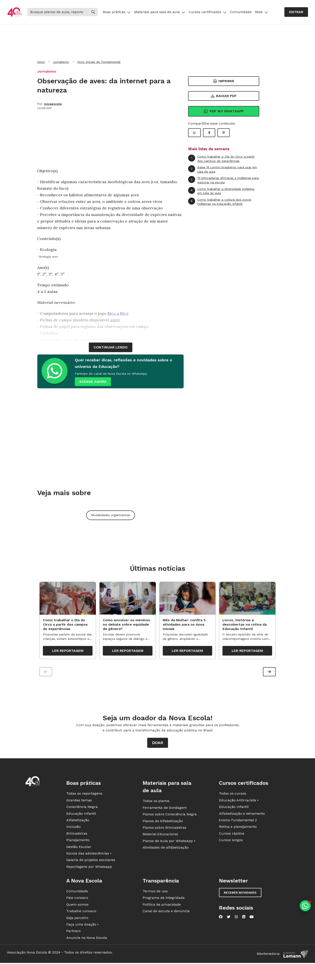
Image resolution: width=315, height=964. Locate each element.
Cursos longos (231, 842)
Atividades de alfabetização (166, 849)
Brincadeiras (76, 835)
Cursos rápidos (231, 835)
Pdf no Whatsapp (224, 111)
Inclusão (73, 828)
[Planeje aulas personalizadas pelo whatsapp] (305, 906)
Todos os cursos (232, 795)
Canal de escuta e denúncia (166, 913)
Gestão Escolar (78, 848)
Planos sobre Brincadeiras (164, 829)
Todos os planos (156, 802)
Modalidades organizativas (110, 515)
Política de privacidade (162, 906)
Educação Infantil (81, 815)
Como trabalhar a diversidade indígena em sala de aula (221, 191)
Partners (73, 933)
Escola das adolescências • (88, 855)
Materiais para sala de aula (159, 12)
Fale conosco (77, 899)
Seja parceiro (77, 919)
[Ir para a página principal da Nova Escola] (14, 12)
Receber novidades (240, 894)
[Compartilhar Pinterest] (223, 132)
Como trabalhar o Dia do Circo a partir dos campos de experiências (221, 159)
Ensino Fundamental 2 (238, 822)
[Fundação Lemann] (296, 955)
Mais (261, 12)
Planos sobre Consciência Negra (170, 816)
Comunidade (241, 12)
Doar (157, 744)
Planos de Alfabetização (163, 822)
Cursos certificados (207, 12)
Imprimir (223, 81)
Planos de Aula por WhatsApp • (169, 842)
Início (41, 62)
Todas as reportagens (84, 795)
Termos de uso (155, 893)
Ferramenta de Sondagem (165, 809)
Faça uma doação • (82, 926)
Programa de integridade (164, 899)
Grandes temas (79, 802)
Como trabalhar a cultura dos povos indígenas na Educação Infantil (219, 202)
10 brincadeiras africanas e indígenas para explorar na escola (223, 180)
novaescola (53, 104)
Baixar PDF (224, 96)
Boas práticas (117, 12)
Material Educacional (160, 836)
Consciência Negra (82, 808)
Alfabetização (77, 822)
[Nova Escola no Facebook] (220, 918)
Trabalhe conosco (81, 913)
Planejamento (77, 842)
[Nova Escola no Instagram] (236, 918)
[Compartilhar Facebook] (209, 132)
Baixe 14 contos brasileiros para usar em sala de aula (222, 169)
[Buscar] (58, 12)
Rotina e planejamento (238, 828)
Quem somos (77, 906)
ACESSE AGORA (93, 381)
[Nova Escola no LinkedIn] (243, 918)
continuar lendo (111, 347)
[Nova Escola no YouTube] (252, 918)
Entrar (296, 12)
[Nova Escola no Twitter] (228, 918)
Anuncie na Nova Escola (86, 939)
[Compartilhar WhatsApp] (194, 132)
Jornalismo (61, 62)
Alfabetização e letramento (242, 815)
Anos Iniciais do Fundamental (99, 62)
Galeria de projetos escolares (90, 862)
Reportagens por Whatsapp (89, 868)
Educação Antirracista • (239, 802)
